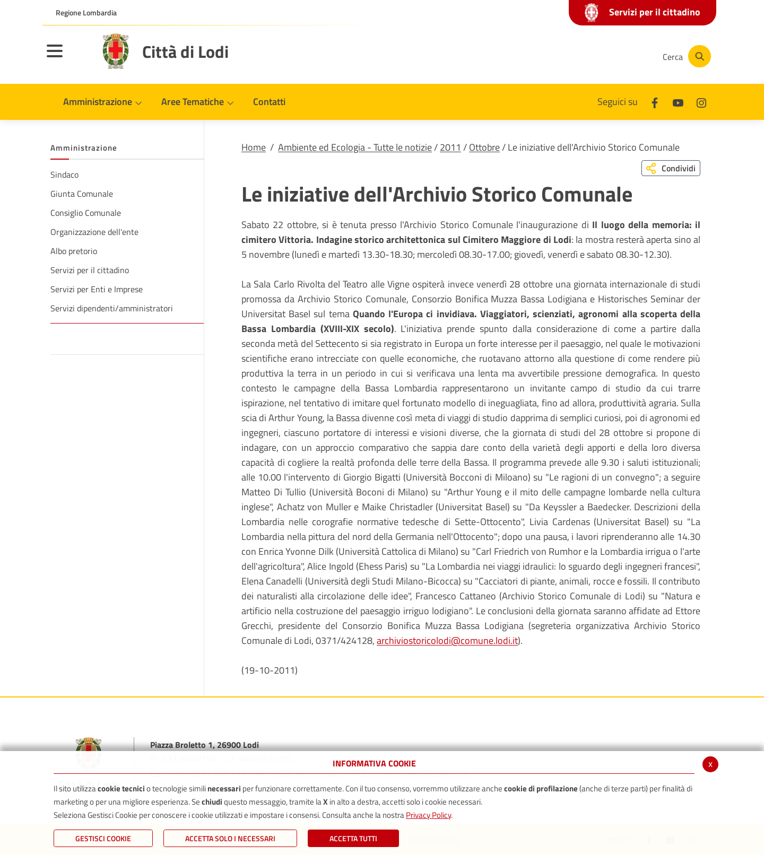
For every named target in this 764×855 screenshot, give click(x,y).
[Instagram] (612, 56)
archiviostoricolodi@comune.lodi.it (447, 640)
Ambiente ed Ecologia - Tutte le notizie (355, 147)
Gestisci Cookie (103, 838)
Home (253, 147)
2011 (450, 147)
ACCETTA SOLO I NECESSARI (230, 838)
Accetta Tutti (353, 838)
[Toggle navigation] (68, 58)
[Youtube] (580, 56)
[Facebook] (548, 56)
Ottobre (484, 147)
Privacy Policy (428, 815)
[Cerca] (685, 56)
